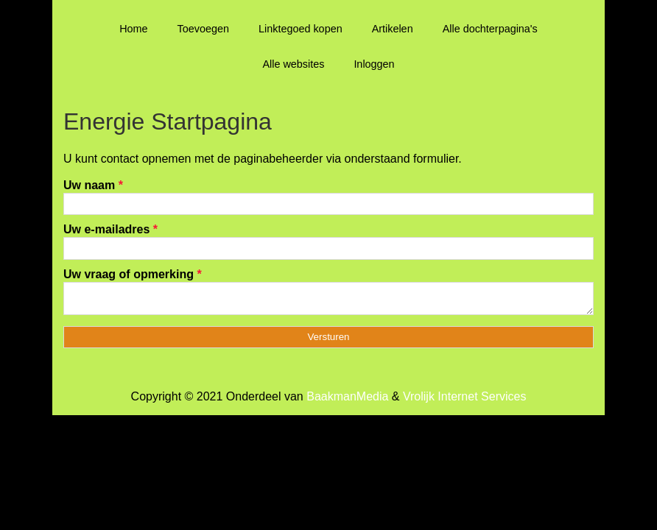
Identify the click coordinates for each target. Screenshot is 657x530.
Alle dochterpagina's (490, 29)
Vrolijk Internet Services (464, 401)
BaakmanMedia (347, 401)
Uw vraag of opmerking (132, 274)
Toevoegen (203, 29)
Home (133, 29)
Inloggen (374, 64)
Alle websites (293, 64)
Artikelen (392, 29)
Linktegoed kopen (300, 29)
